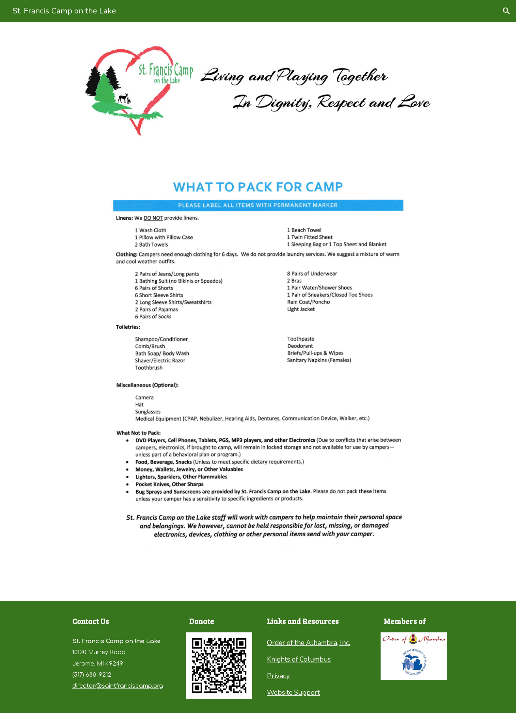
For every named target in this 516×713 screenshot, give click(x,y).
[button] (506, 11)
